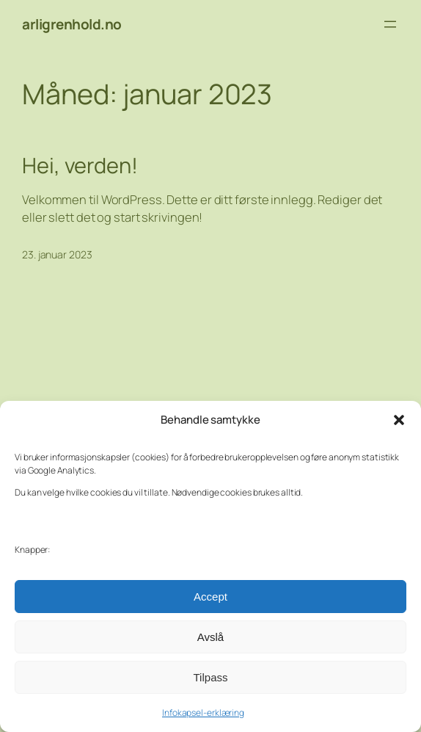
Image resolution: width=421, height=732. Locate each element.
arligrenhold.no (72, 24)
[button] (399, 420)
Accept (210, 596)
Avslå (210, 637)
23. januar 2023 (57, 254)
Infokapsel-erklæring (203, 712)
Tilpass (211, 677)
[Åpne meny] (390, 24)
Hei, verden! (80, 165)
